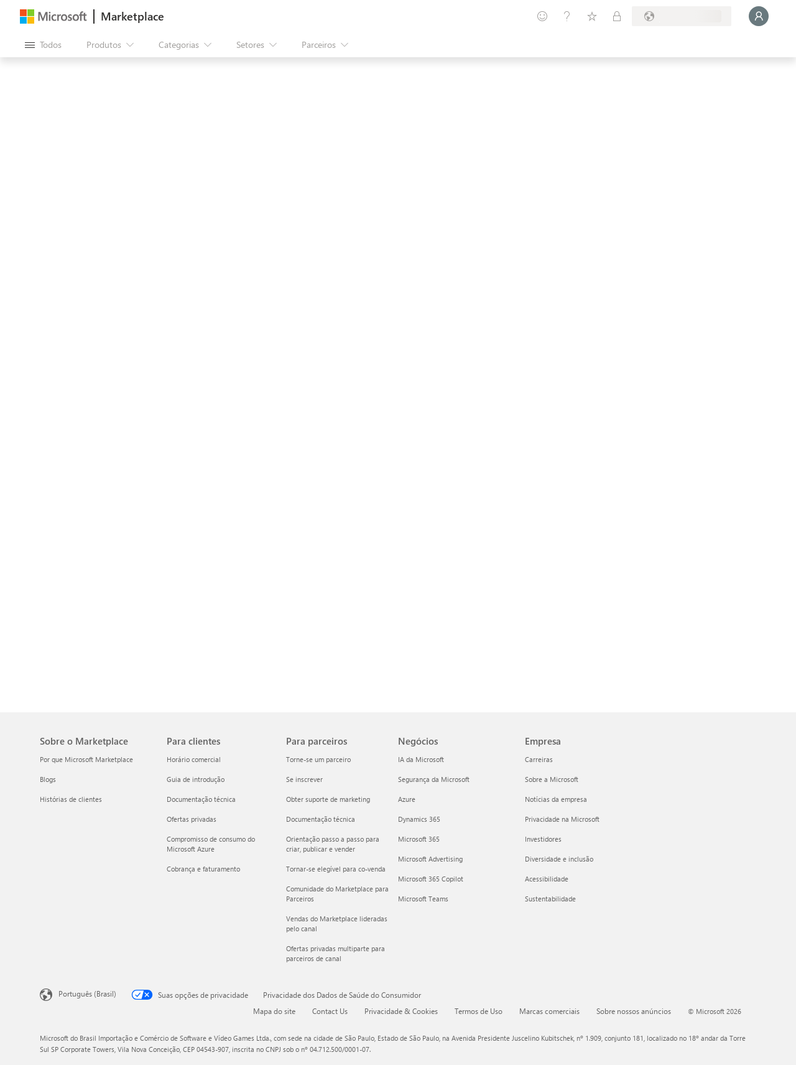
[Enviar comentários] (542, 16)
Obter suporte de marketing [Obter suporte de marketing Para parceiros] (328, 799)
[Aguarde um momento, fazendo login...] (758, 16)
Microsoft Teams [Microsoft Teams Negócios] (423, 898)
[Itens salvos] (592, 16)
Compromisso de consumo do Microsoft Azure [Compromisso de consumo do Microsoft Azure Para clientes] (211, 843)
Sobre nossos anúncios (633, 1011)
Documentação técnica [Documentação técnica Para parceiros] (320, 819)
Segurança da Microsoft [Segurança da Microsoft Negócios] (434, 779)
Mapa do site (274, 1011)
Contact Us (330, 1011)
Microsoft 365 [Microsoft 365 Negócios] (419, 839)
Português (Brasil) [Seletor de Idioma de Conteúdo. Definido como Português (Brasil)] (87, 993)
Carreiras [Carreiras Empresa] (539, 759)
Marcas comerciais (549, 1011)
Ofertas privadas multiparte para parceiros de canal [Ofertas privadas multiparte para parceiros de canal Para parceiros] (335, 953)
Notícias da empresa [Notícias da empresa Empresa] (556, 799)
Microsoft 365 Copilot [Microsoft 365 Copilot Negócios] (430, 878)
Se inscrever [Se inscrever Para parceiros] (304, 779)
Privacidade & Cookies (401, 1011)
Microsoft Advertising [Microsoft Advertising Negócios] (430, 858)
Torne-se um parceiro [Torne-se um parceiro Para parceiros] (318, 759)
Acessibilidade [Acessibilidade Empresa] (546, 878)
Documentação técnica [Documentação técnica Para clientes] (201, 799)
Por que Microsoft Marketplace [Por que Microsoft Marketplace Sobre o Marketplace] (86, 759)
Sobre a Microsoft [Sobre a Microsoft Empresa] (551, 779)
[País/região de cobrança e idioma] (681, 16)
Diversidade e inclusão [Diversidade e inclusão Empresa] (559, 858)
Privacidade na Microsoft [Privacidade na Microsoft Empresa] (562, 819)
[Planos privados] (617, 16)
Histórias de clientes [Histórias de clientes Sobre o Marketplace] (71, 799)
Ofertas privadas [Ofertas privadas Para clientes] (191, 819)
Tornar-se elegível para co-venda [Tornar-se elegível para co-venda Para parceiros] (336, 868)
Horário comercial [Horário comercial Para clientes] (194, 759)
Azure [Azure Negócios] (406, 799)
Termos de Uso (478, 1011)
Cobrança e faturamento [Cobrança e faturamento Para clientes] (203, 868)
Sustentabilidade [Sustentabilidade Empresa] (550, 898)
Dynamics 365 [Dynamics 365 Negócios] (419, 819)
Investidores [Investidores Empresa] (543, 839)
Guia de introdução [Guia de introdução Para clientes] (195, 779)
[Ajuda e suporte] (567, 16)
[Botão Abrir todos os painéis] (43, 44)
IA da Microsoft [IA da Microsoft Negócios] (421, 759)
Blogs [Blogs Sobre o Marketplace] (48, 779)
